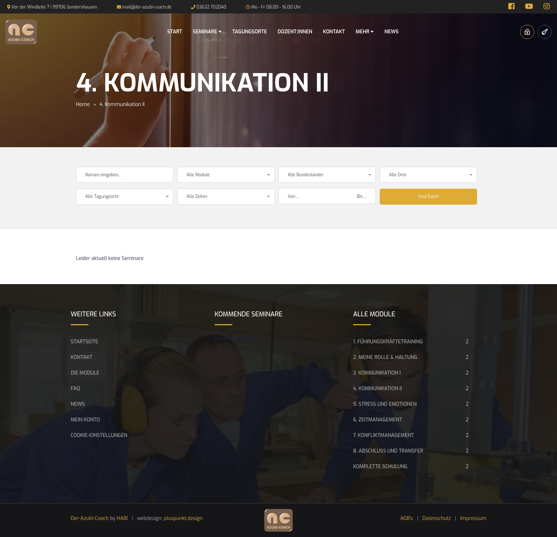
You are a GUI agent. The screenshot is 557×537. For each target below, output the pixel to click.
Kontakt (334, 31)
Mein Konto (85, 419)
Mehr (365, 31)
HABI (122, 518)
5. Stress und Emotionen (385, 404)
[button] (226, 175)
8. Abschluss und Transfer (388, 451)
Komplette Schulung (380, 466)
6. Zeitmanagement (377, 419)
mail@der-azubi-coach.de (147, 7)
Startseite (84, 341)
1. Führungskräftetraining (388, 341)
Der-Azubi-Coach (90, 518)
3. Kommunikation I (377, 373)
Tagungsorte (249, 31)
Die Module (85, 373)
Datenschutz (436, 518)
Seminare (207, 31)
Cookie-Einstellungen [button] (99, 435)
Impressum (473, 518)
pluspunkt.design (183, 518)
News (391, 31)
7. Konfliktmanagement (383, 435)
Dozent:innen (294, 31)
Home (83, 104)
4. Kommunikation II (377, 388)
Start (174, 31)
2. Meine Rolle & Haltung (385, 357)
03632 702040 (211, 7)
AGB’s (406, 518)
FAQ (75, 388)
